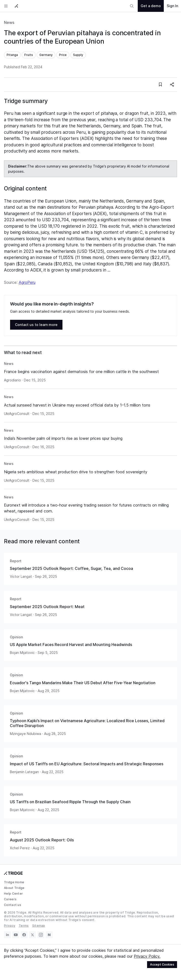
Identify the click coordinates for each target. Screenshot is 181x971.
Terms (24, 925)
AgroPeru (27, 282)
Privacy (9, 925)
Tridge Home (14, 882)
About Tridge (14, 888)
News (9, 22)
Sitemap (38, 925)
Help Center (13, 893)
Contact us (12, 905)
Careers (10, 899)
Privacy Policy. (147, 956)
